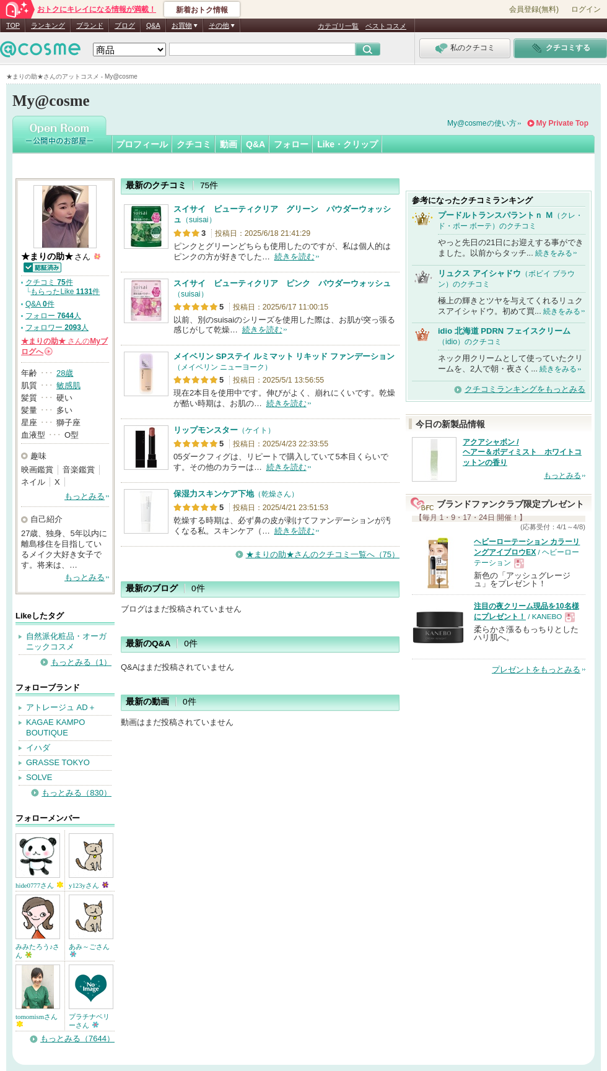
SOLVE (39, 777)
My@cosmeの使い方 (482, 123)
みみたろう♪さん (37, 951)
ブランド (89, 25)
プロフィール (142, 144)
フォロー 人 (53, 315)
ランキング (48, 25)
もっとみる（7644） (77, 1038)
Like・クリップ (347, 144)
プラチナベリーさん (89, 1021)
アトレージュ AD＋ (61, 707)
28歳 (64, 373)
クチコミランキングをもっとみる (525, 389)
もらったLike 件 (65, 291)
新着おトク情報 (202, 10)
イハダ (38, 747)
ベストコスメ (385, 26)
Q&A (153, 25)
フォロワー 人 (57, 327)
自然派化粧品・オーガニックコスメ (66, 641)
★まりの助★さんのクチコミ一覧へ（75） (323, 554)
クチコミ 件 (49, 282)
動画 (228, 144)
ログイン (586, 9)
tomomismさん (36, 1020)
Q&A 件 (40, 304)
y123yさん (88, 885)
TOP (13, 25)
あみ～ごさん (89, 950)
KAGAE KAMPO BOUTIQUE (55, 727)
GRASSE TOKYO (58, 762)
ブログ (125, 25)
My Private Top (562, 123)
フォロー (291, 144)
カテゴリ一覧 (338, 26)
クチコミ (194, 144)
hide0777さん (39, 885)
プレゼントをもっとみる (536, 669)
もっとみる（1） (81, 662)
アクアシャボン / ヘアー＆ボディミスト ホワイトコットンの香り (522, 452)
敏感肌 (68, 385)
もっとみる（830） (76, 792)
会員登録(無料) (534, 9)
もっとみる (84, 496)
